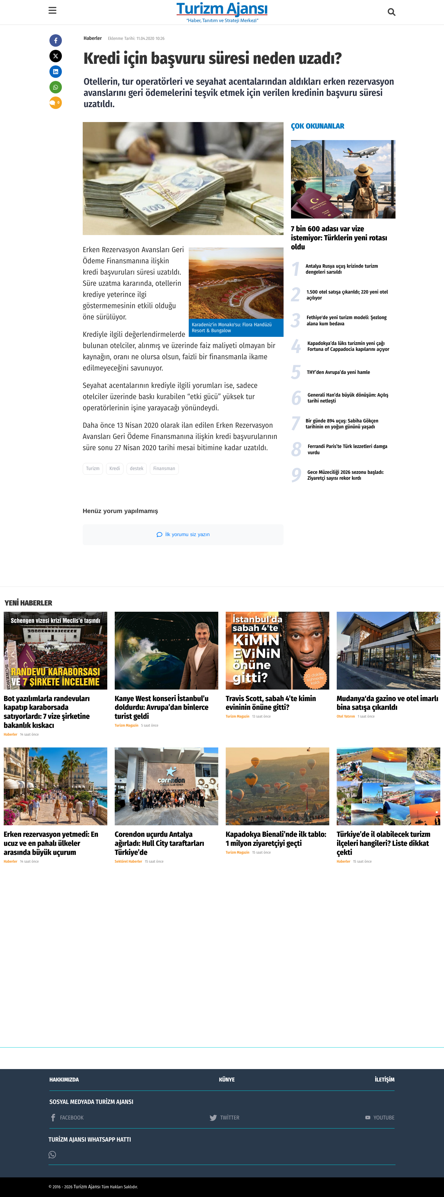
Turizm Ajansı (87, 1187)
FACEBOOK (66, 1117)
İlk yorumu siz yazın (183, 534)
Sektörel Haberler (128, 862)
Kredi (114, 469)
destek (137, 469)
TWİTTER (224, 1117)
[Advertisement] (343, 536)
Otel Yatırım (346, 716)
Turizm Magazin (126, 725)
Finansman (164, 469)
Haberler (93, 38)
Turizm (92, 469)
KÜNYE (227, 1079)
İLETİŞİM (385, 1079)
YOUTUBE (380, 1117)
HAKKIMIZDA (64, 1079)
